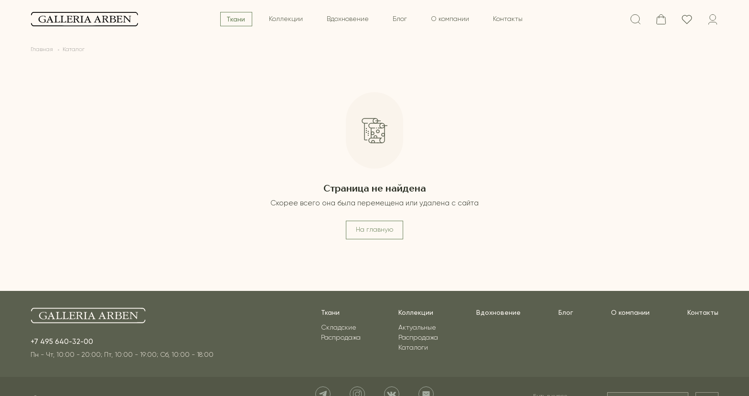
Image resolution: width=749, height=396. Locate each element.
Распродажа (341, 337)
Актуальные (417, 327)
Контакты (508, 19)
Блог (400, 19)
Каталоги (413, 347)
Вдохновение (348, 19)
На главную (374, 229)
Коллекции (286, 19)
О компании (450, 19)
